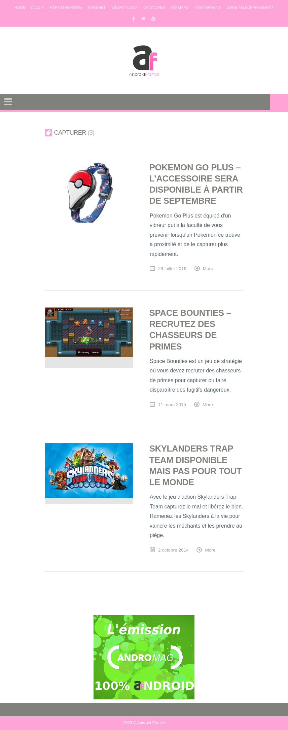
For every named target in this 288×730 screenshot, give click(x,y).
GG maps (179, 7)
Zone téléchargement (250, 7)
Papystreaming (66, 7)
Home (20, 7)
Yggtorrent (207, 7)
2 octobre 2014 (173, 550)
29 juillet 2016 (172, 268)
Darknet (97, 7)
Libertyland (124, 7)
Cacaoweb (154, 7)
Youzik (37, 7)
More (208, 268)
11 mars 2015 (172, 404)
